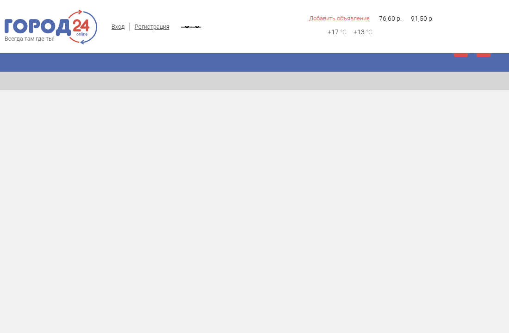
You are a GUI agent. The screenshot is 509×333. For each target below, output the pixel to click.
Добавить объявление (339, 18)
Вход (118, 26)
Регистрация (152, 26)
